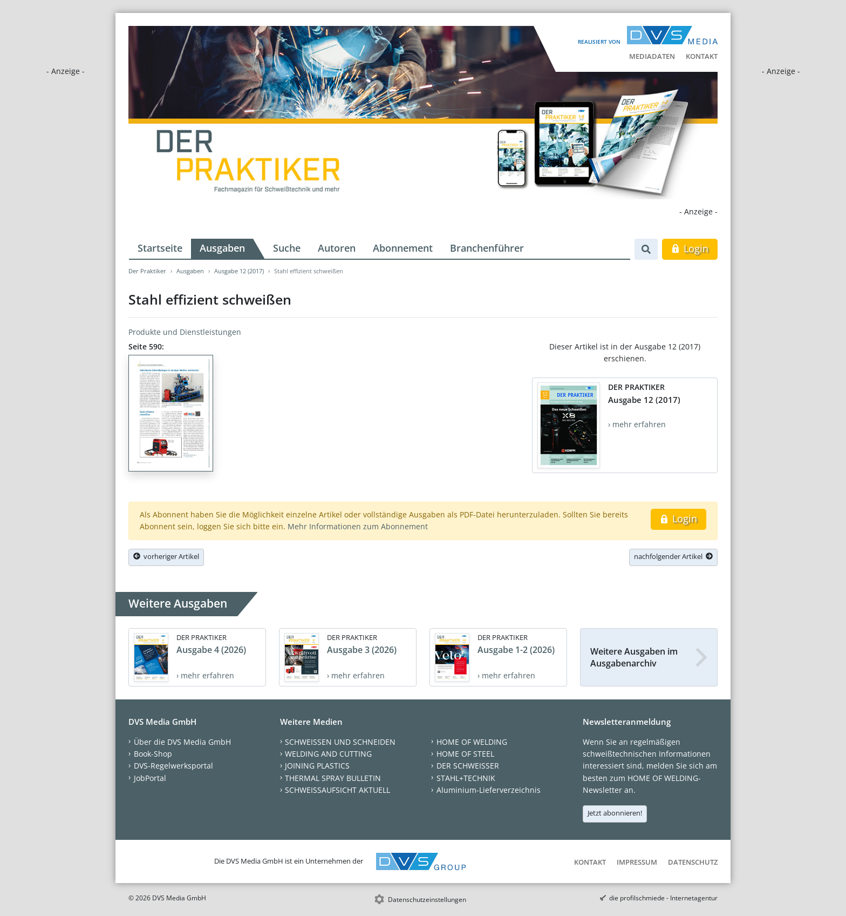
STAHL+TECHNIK (465, 778)
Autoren (337, 247)
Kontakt (702, 56)
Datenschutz (693, 862)
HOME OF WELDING (471, 742)
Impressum (637, 862)
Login (689, 248)
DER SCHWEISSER (467, 765)
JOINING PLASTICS (317, 765)
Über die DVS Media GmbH (182, 742)
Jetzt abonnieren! (615, 813)
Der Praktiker (147, 271)
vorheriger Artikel (166, 556)
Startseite (160, 247)
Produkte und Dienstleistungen (184, 332)
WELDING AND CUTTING (328, 754)
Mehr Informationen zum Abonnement (358, 526)
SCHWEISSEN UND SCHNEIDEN (340, 742)
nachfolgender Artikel (673, 556)
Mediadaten (652, 56)
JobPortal (150, 778)
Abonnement (403, 247)
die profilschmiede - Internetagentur (663, 897)
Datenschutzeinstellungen (427, 899)
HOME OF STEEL (465, 754)
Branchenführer (487, 247)
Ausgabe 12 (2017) (239, 271)
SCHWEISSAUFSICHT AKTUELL (337, 790)
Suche (287, 247)
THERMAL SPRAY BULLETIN (333, 778)
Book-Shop (153, 754)
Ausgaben (222, 247)
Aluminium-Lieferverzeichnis (488, 790)
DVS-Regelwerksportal (173, 765)
